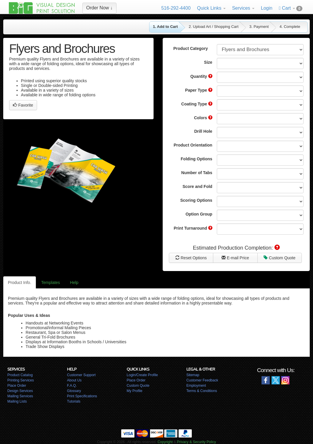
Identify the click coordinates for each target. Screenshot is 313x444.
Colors (203, 117)
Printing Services (20, 380)
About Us (74, 380)
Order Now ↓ (99, 7)
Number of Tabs (196, 172)
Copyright (164, 442)
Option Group (199, 214)
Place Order (16, 386)
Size (208, 62)
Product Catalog (20, 375)
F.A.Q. (72, 386)
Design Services (20, 391)
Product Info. (19, 282)
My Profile (134, 391)
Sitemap (192, 375)
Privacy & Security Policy (196, 442)
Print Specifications (82, 396)
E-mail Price (235, 257)
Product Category (190, 48)
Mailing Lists (17, 401)
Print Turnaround (193, 228)
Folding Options (196, 159)
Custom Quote (279, 257)
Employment (196, 386)
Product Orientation (193, 145)
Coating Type (196, 104)
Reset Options (191, 257)
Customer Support (81, 375)
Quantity (201, 76)
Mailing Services (20, 396)
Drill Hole (203, 131)
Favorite (23, 105)
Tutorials (74, 401)
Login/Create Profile (142, 375)
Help (74, 282)
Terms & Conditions (201, 391)
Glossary (74, 391)
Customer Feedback (202, 380)
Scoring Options (196, 200)
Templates (50, 282)
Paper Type (198, 90)
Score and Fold (197, 186)
